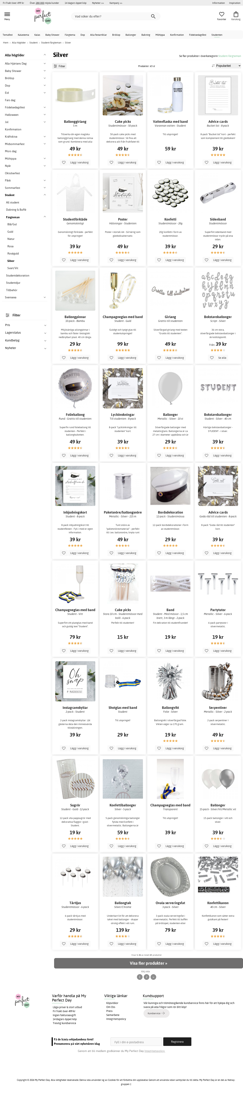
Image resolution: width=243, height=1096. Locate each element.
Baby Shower (52, 34)
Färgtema (70, 34)
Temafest (8, 34)
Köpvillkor (112, 1003)
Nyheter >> (98, 2)
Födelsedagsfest (197, 34)
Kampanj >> (116, 2)
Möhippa (160, 34)
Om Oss (110, 1007)
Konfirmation (177, 34)
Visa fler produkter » (148, 963)
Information (218, 2)
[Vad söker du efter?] (115, 16)
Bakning (145, 34)
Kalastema (23, 34)
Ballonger (130, 34)
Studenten (216, 34)
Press (109, 1011)
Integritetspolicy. (154, 1051)
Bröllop (116, 34)
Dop (82, 34)
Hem (5, 42)
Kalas (37, 34)
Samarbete (112, 1015)
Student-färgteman (229, 56)
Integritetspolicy (116, 1019)
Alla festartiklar (98, 34)
